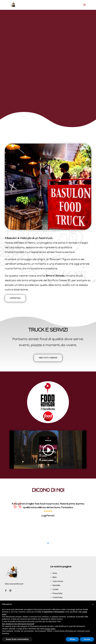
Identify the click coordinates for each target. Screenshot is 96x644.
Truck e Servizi (58, 581)
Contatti (55, 589)
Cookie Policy (57, 597)
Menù (55, 577)
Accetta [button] (87, 639)
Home (55, 573)
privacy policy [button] (50, 629)
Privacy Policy (57, 593)
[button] (47, 543)
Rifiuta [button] (72, 639)
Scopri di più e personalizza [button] (17, 639)
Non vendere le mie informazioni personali (18, 624)
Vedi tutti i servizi (48, 358)
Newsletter (56, 585)
